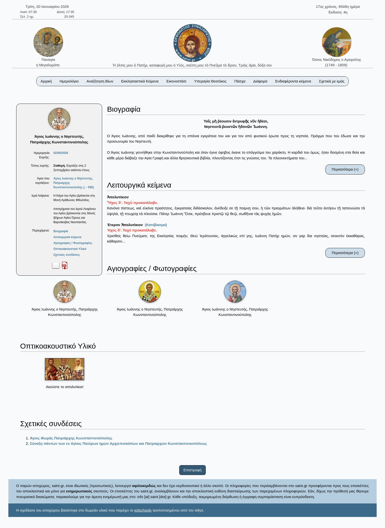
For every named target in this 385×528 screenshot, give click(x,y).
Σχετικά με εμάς (331, 81)
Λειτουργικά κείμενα (67, 237)
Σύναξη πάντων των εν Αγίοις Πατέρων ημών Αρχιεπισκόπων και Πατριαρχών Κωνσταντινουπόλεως (118, 443)
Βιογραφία (60, 231)
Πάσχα (239, 81)
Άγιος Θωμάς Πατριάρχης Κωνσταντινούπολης (71, 438)
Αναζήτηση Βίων (99, 81)
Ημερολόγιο (69, 81)
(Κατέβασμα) (156, 225)
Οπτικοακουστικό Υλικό (69, 249)
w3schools (142, 510)
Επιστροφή (192, 470)
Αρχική (46, 81)
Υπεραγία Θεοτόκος (210, 81)
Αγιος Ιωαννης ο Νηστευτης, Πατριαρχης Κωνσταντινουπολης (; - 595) (73, 183)
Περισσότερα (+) (345, 169)
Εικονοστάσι (176, 81)
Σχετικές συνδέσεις (66, 255)
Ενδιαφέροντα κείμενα (293, 81)
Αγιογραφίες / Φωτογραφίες (72, 243)
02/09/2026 (60, 153)
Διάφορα (260, 81)
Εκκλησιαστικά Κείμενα (139, 81)
